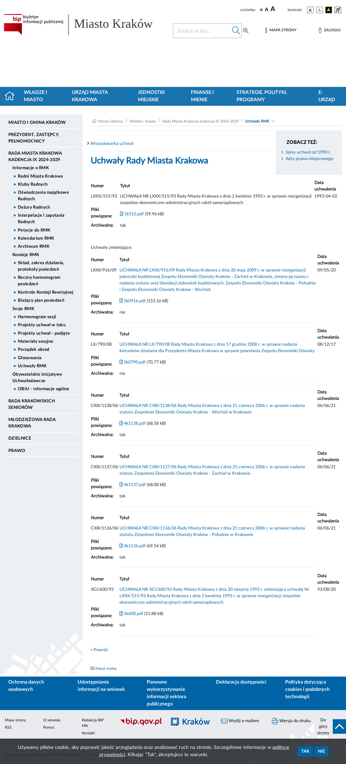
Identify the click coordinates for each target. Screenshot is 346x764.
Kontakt (88, 733)
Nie (321, 751)
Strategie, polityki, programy (262, 96)
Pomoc (49, 727)
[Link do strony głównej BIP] (85, 24)
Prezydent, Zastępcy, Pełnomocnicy (33, 138)
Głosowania (29, 358)
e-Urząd (326, 96)
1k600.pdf (131, 614)
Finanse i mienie (202, 96)
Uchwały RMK (32, 366)
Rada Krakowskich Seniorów (31, 404)
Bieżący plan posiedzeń (41, 300)
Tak (305, 751)
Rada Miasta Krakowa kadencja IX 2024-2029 (35, 156)
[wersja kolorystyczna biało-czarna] (319, 10)
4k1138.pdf (132, 423)
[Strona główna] (11, 96)
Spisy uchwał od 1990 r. (308, 152)
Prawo (16, 451)
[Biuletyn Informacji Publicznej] (140, 725)
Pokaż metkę (106, 669)
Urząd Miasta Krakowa (90, 96)
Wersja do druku (291, 721)
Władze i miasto (35, 96)
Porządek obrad (33, 349)
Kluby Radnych (33, 184)
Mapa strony (15, 720)
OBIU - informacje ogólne (43, 389)
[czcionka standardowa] (261, 9)
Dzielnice (19, 438)
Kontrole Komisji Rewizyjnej (46, 292)
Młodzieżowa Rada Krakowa (31, 422)
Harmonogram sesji (37, 317)
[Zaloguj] (329, 30)
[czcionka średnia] (266, 9)
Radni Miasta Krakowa (40, 176)
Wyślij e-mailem (240, 721)
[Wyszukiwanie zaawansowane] (245, 30)
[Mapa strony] (281, 30)
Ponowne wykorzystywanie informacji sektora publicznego (166, 693)
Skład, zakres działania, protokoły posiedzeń (41, 266)
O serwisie (51, 720)
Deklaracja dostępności (241, 682)
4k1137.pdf (132, 485)
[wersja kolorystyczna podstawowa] (310, 10)
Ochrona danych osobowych (26, 686)
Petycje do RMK (34, 230)
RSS (8, 727)
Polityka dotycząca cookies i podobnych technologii (307, 689)
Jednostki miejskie (151, 96)
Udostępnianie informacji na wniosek (101, 686)
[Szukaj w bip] (236, 30)
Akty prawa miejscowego (309, 159)
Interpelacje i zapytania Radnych (41, 218)
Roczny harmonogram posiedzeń (39, 280)
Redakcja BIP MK (93, 723)
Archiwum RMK (33, 246)
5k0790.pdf (132, 362)
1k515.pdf (132, 214)
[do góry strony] (330, 726)
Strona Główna (110, 121)
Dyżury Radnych (34, 207)
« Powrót (99, 650)
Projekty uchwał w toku (42, 325)
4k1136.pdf (132, 546)
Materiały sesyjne (35, 341)
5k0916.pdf (132, 301)
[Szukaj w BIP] (202, 30)
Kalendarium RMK (36, 238)
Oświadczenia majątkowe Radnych (43, 195)
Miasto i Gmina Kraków (37, 122)
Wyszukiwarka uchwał (112, 143)
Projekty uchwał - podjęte (44, 333)
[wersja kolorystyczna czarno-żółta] (329, 10)
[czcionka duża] (278, 9)
